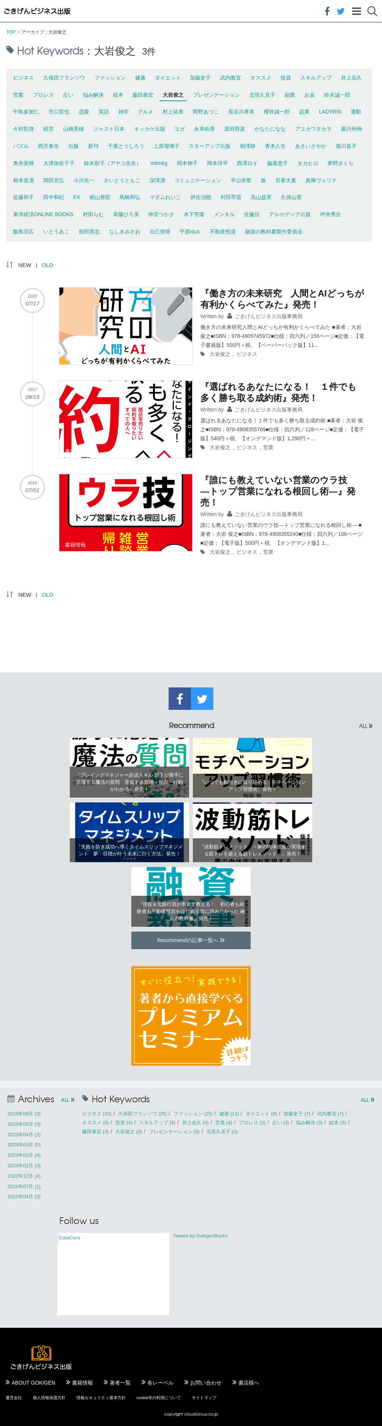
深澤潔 (157, 180)
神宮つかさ (161, 214)
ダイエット (168, 78)
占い (68, 95)
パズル (21, 146)
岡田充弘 (53, 180)
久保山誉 (291, 197)
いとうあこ (56, 231)
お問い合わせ (206, 1383)
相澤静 (248, 146)
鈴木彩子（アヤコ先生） (112, 163)
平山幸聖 (241, 180)
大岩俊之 (173, 95)
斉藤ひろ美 (126, 214)
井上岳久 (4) (195, 1122)
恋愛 (84, 112)
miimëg (159, 163)
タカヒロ (307, 163)
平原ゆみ (189, 231)
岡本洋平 (217, 163)
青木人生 (275, 146)
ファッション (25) (193, 1113)
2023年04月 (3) (24, 1134)
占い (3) (280, 1122)
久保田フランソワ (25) (142, 1113)
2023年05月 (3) (24, 1124)
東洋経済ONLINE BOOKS (43, 214)
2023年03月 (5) (24, 1144)
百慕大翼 (285, 180)
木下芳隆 (194, 214)
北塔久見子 (262, 95)
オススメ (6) (95, 1122)
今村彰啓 (23, 129)
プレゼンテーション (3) (174, 1131)
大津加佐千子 (59, 163)
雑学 (123, 112)
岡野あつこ (206, 112)
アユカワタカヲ (313, 129)
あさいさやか (310, 146)
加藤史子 (200, 78)
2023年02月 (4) (24, 1155)
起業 (304, 112)
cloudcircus (195, 1414)
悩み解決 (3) (309, 1122)
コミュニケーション (197, 180)
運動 (356, 112)
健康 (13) (229, 1113)
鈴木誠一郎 (337, 95)
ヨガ (179, 129)
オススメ (260, 78)
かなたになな (270, 129)
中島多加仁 (26, 112)
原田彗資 (234, 129)
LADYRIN (330, 112)
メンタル (224, 214)
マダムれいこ (165, 197)
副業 (290, 95)
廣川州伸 (351, 129)
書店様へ (248, 1383)
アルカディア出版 (290, 214)
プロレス (43, 95)
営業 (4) (223, 1122)
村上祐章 (173, 112)
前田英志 (89, 231)
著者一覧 (120, 1383)
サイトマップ (204, 1397)
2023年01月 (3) (24, 1165)
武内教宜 (230, 78)
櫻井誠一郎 (277, 112)
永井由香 (204, 129)
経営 (48, 129)
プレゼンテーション (216, 95)
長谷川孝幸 (241, 112)
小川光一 (83, 180)
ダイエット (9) (261, 1113)
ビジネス (23, 78)
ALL (366, 726)
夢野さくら (341, 163)
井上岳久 (351, 78)
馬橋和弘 (129, 197)
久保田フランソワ (64, 78)
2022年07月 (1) (24, 1186)
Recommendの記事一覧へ (191, 939)
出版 (73, 146)
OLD (47, 265)
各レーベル (160, 1383)
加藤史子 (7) (297, 1113)
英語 (103, 112)
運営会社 (14, 1397)
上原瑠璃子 (166, 146)
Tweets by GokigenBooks (200, 1236)
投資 (286, 78)
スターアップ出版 (210, 146)
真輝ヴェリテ (321, 180)
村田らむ (93, 214)
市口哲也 (58, 112)
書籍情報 (82, 1383)
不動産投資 (223, 231)
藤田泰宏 (142, 95)
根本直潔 (23, 180)
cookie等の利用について (159, 1397)
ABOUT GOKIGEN (33, 1383)
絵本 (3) (337, 1122)
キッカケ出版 (149, 129)
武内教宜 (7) (330, 1113)
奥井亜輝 (23, 163)
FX (76, 197)
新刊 (93, 146)
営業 (18, 95)
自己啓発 (160, 231)
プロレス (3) (252, 1122)
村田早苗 (230, 197)
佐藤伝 (252, 214)
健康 (140, 78)
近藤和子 (23, 197)
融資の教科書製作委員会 (274, 231)
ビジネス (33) (97, 1113)
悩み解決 (93, 95)
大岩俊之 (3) (128, 1131)
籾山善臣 (100, 197)
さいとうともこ (122, 180)
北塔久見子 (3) (222, 1131)
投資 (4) (123, 1122)
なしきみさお (124, 231)
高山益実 (261, 197)
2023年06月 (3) (24, 1113)
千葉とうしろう (126, 146)
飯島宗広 (23, 231)
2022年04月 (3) (24, 1196)
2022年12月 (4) (24, 1176)
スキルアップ (316, 78)
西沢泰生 (48, 146)
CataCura (69, 1237)
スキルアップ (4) (157, 1122)
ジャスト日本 (109, 129)
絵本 (118, 95)
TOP (10, 32)
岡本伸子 (187, 163)
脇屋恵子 (277, 163)
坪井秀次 (330, 214)
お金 (309, 95)
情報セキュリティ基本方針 (101, 1397)
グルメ (145, 112)
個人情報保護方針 (49, 1397)
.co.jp (212, 1414)
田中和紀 (53, 197)
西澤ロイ (247, 163)
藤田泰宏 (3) (95, 1131)
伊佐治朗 (200, 197)
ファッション (110, 78)
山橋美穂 (73, 129)
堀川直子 (346, 146)
